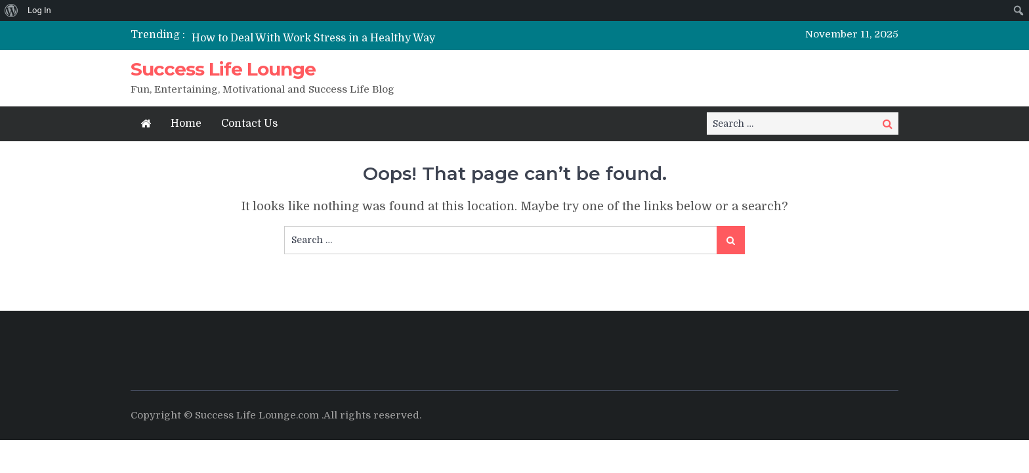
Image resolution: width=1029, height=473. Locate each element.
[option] (391, 38)
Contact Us (249, 123)
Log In (39, 10)
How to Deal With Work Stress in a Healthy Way (313, 38)
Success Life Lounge (223, 69)
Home (186, 123)
